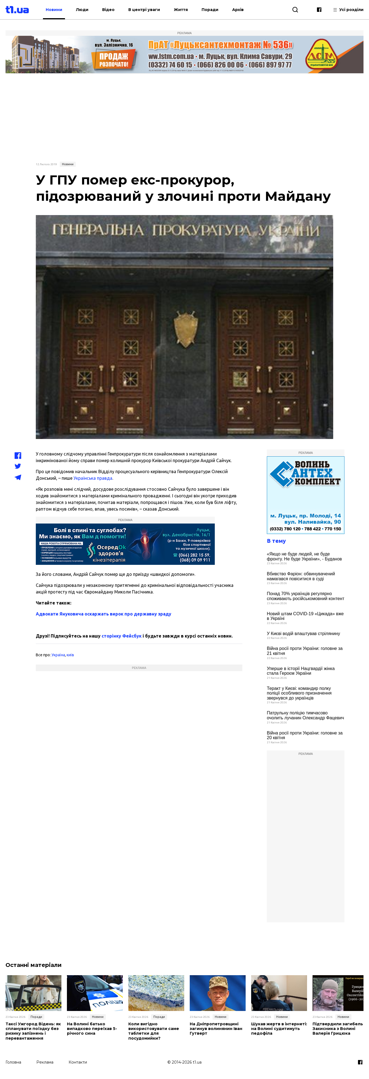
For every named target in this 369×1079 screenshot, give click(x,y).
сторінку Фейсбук (122, 635)
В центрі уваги (149, 9)
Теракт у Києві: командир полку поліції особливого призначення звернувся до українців (299, 693)
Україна (58, 655)
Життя (186, 9)
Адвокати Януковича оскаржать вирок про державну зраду (103, 613)
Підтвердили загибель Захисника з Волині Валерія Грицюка (337, 1028)
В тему (276, 541)
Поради (215, 9)
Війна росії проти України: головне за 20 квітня (305, 735)
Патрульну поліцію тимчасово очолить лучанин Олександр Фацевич (305, 715)
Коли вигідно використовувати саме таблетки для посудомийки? (153, 1031)
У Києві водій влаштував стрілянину (303, 633)
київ (70, 655)
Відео (114, 9)
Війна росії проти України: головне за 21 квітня (305, 651)
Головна (13, 1061)
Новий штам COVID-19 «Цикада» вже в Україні (305, 616)
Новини (59, 9)
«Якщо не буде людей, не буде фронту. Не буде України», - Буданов (304, 556)
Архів (243, 9)
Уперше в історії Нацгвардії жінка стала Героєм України (301, 671)
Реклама (44, 1061)
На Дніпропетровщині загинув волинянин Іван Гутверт (216, 1028)
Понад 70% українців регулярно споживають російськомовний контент (305, 596)
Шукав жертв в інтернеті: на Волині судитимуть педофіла (278, 1028)
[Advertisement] (184, 117)
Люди (88, 9)
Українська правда (93, 478)
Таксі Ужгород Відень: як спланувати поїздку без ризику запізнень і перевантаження (33, 1031)
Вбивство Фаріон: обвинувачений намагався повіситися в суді (301, 576)
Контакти (78, 1061)
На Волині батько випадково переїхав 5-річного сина (91, 1028)
